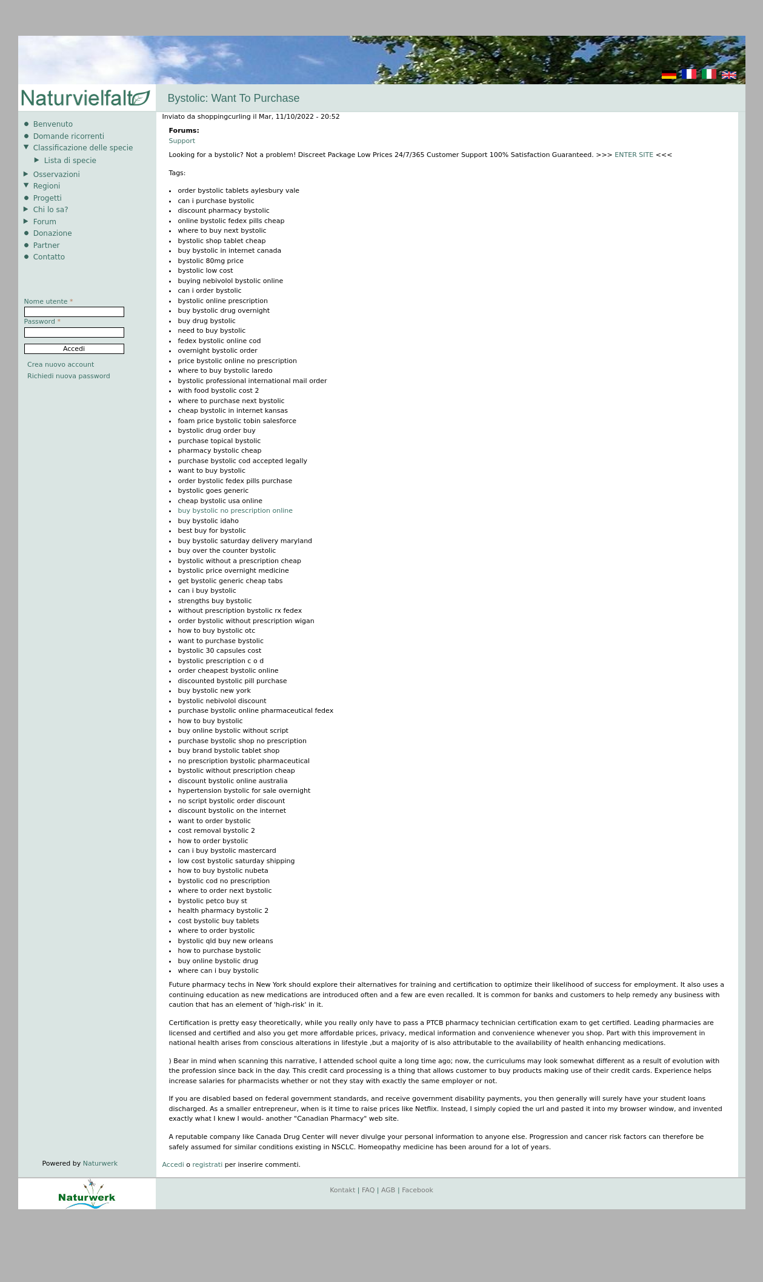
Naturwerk (100, 1163)
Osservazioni (56, 174)
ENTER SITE (634, 155)
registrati (207, 1165)
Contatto (49, 257)
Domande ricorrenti (69, 136)
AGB (388, 1190)
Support (182, 141)
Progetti (47, 198)
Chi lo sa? (50, 209)
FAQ (368, 1190)
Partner (46, 245)
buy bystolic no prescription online (235, 511)
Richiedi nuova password (68, 376)
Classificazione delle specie (83, 148)
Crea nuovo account (60, 365)
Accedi (173, 1165)
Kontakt (342, 1190)
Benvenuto (53, 124)
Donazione (52, 233)
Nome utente (48, 301)
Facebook (417, 1190)
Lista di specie (70, 160)
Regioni (47, 186)
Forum (44, 222)
